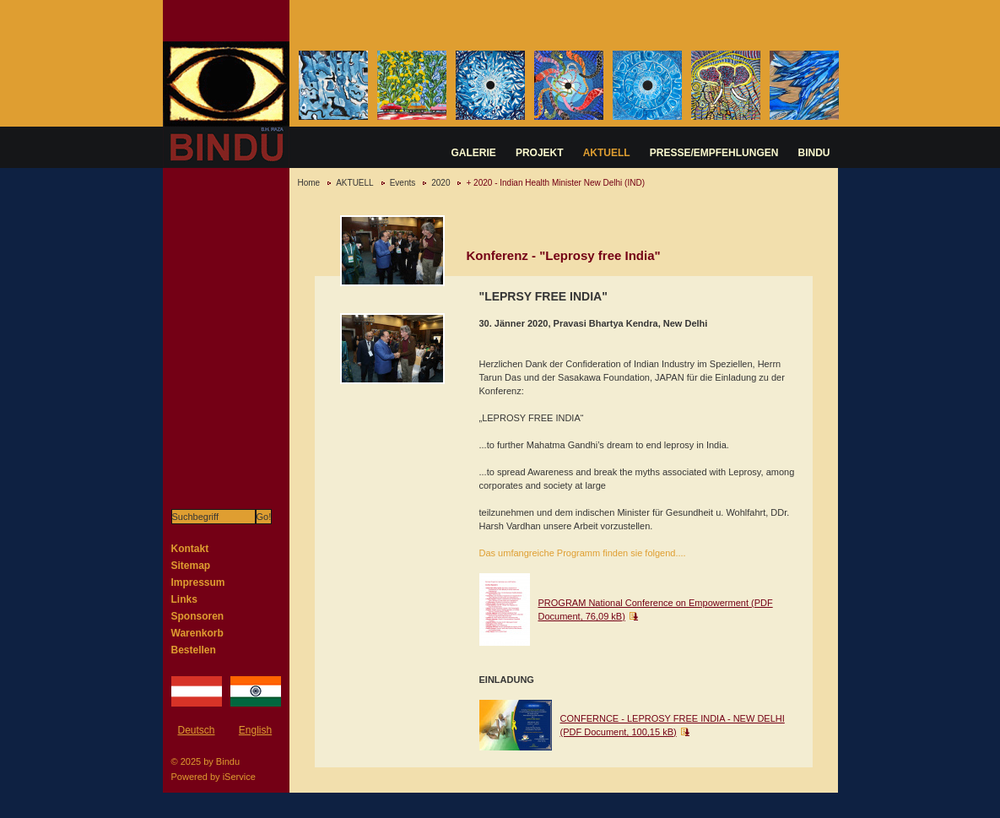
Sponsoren (197, 616)
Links (184, 599)
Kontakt (190, 549)
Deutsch (195, 730)
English (255, 730)
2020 (440, 182)
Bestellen (193, 650)
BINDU (814, 153)
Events (403, 182)
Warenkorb (197, 633)
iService (239, 777)
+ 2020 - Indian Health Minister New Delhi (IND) (555, 182)
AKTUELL (606, 153)
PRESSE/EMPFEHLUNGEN (714, 153)
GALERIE (473, 153)
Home (309, 182)
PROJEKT (540, 153)
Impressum (198, 582)
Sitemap (191, 566)
